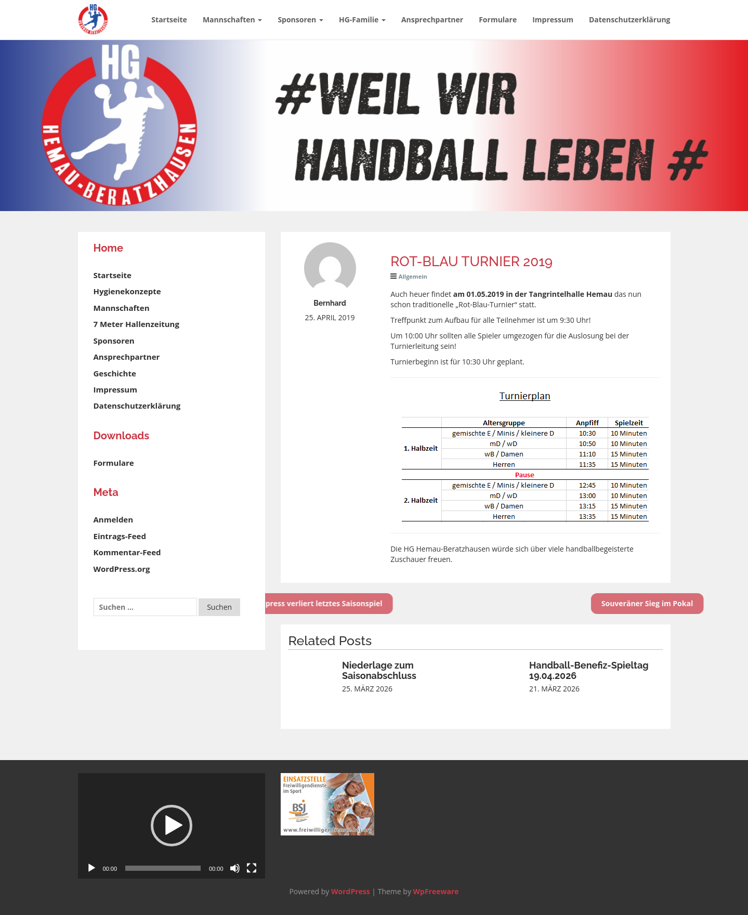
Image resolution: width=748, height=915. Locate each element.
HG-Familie (362, 19)
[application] (171, 826)
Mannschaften (232, 19)
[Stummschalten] (235, 868)
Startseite (169, 19)
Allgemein (413, 276)
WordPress (350, 891)
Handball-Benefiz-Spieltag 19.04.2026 (589, 670)
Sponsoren (300, 19)
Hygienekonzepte (127, 291)
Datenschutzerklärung (630, 19)
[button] (171, 825)
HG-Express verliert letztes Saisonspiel (283, 603)
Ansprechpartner (432, 19)
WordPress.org (122, 569)
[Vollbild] (251, 868)
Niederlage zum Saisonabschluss (379, 670)
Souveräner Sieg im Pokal (668, 603)
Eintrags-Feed (120, 536)
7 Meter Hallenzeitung (136, 324)
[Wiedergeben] (91, 868)
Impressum (552, 19)
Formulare (498, 19)
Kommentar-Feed (127, 552)
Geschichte (115, 373)
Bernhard (329, 303)
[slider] (163, 868)
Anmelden (114, 519)
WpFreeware (436, 891)
